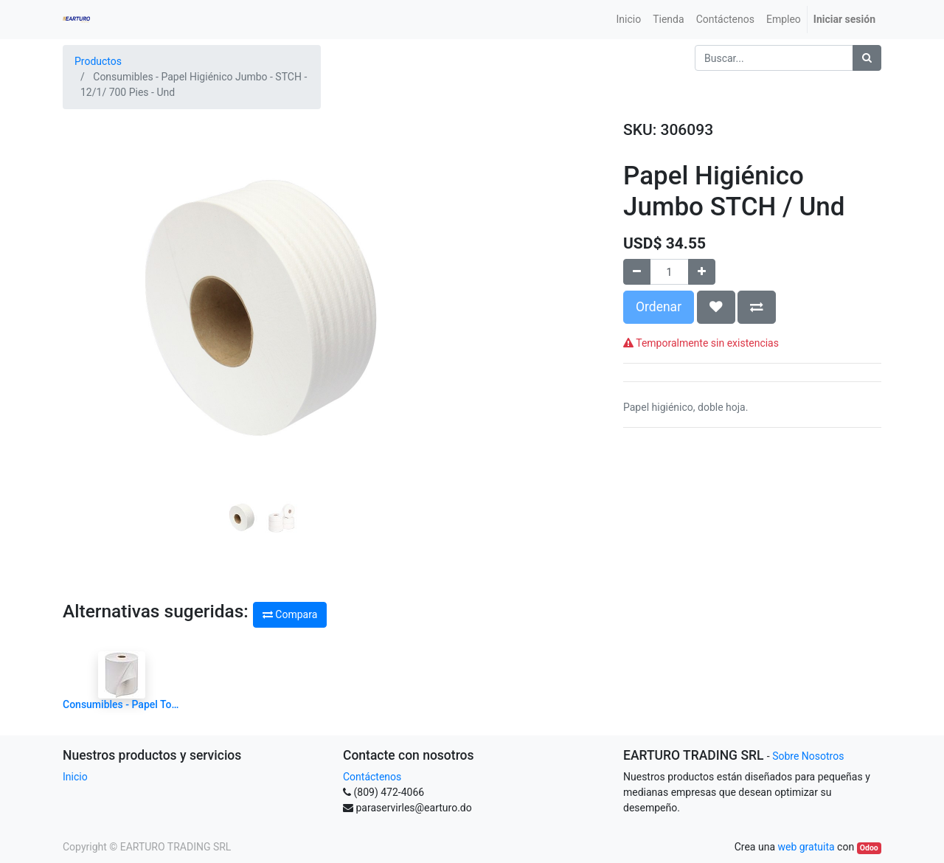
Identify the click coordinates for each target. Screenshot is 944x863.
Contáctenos (372, 777)
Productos (98, 61)
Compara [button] (290, 614)
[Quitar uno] (636, 272)
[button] (92, 268)
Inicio (75, 777)
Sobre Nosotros (808, 756)
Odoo (869, 848)
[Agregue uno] (701, 272)
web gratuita (805, 847)
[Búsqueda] (867, 58)
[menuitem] (629, 19)
